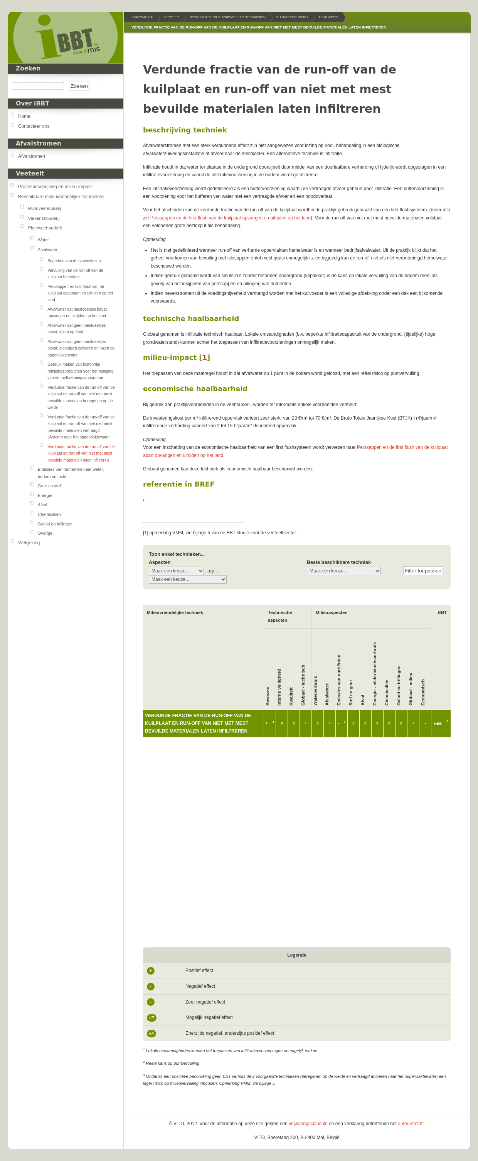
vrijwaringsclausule (308, 1123)
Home (24, 116)
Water (43, 240)
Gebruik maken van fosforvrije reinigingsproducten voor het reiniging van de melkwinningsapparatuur (80, 371)
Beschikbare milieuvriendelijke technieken (61, 196)
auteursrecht (411, 1123)
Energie (45, 495)
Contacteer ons (33, 126)
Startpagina (142, 17)
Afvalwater (47, 249)
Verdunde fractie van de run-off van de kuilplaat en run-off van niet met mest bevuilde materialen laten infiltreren (80, 453)
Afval (42, 504)
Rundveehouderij (44, 208)
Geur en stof (49, 485)
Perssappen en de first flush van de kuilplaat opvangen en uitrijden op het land (230, 218)
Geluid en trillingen (55, 524)
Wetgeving (29, 542)
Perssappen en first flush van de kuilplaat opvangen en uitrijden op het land (80, 293)
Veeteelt (30, 173)
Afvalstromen (31, 156)
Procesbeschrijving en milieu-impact (55, 186)
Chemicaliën (49, 514)
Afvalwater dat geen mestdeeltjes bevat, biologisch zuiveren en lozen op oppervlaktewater (80, 348)
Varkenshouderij (43, 218)
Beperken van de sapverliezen (74, 261)
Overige (45, 533)
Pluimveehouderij (45, 228)
